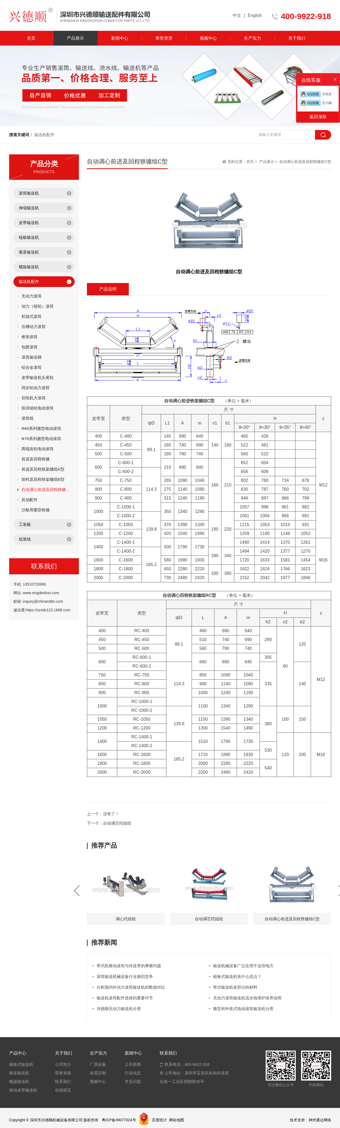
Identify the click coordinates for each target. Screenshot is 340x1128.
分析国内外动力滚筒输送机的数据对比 (131, 987)
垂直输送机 (29, 252)
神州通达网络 (320, 1120)
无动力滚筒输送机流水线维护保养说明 (247, 998)
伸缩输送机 (29, 208)
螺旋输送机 (29, 267)
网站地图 (176, 1120)
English (255, 15)
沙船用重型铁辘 (35, 510)
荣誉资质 (164, 38)
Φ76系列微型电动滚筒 (41, 438)
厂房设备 (98, 1064)
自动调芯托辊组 (117, 823)
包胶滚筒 (29, 347)
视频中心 (208, 38)
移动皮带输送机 (23, 1090)
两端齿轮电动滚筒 (37, 448)
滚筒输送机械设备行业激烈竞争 (125, 976)
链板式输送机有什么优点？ (237, 976)
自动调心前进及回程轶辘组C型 (46, 489)
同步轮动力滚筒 (35, 387)
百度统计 (159, 1120)
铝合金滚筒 (31, 367)
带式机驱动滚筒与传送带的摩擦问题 (129, 965)
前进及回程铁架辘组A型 (42, 469)
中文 (237, 15)
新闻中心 (119, 38)
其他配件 (29, 499)
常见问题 (133, 1081)
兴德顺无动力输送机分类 (119, 1008)
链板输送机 (29, 237)
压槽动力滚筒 (33, 326)
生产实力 (252, 38)
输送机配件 (29, 281)
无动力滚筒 (31, 296)
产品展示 (75, 38)
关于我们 (296, 38)
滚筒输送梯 (31, 357)
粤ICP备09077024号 (119, 1120)
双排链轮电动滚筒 (37, 408)
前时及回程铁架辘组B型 (42, 479)
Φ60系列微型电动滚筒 (41, 428)
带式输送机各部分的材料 (235, 987)
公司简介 (63, 1064)
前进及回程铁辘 (35, 459)
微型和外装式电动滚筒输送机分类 (243, 1008)
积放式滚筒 (31, 316)
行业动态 (133, 1073)
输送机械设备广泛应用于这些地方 (243, 965)
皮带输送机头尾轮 (37, 377)
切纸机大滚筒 (33, 398)
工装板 (25, 524)
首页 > (252, 161)
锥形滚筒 (29, 336)
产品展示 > (268, 161)
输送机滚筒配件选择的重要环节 (125, 998)
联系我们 (63, 1081)
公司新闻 (133, 1064)
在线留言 (63, 1090)
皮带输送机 (29, 222)
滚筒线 (27, 418)
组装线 (25, 539)
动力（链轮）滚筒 (37, 306)
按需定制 (98, 1073)
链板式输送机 (21, 1064)
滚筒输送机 (29, 193)
